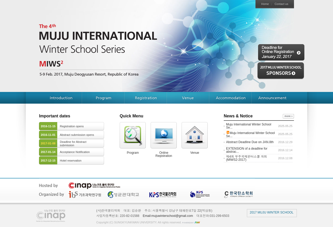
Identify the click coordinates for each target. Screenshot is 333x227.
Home (265, 4)
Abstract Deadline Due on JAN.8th (250, 142)
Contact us (281, 4)
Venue (195, 138)
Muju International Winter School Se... (248, 126)
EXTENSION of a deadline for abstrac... (246, 150)
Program (133, 138)
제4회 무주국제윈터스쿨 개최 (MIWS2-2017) (246, 158)
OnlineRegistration (164, 139)
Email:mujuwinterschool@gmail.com (168, 216)
